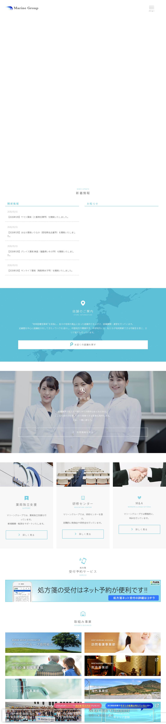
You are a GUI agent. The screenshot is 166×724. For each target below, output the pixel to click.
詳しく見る (26, 534)
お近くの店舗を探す (85, 344)
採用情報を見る (83, 432)
